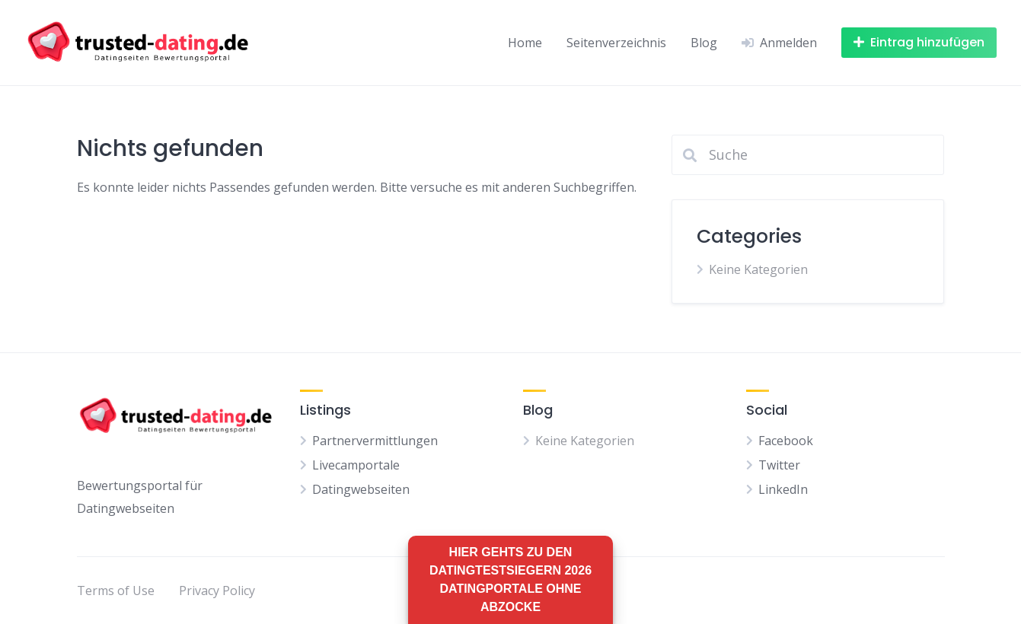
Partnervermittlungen (375, 440)
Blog (704, 42)
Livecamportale (356, 465)
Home (525, 42)
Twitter (779, 465)
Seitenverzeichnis (616, 42)
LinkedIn (783, 489)
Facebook (785, 440)
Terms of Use (116, 590)
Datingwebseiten (361, 489)
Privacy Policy (217, 590)
